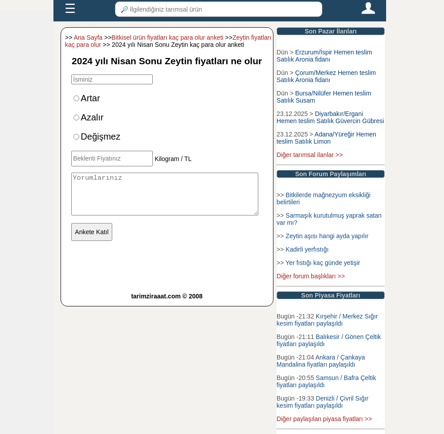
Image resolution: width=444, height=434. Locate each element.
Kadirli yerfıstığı (306, 249)
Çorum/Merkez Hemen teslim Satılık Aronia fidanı (326, 76)
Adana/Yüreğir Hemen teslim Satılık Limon (326, 138)
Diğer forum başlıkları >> (311, 276)
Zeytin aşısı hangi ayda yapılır (326, 236)
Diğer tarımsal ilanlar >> (310, 154)
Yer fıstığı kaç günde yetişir (322, 262)
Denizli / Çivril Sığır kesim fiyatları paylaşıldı (322, 402)
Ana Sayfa (88, 37)
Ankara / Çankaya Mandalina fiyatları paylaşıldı (321, 361)
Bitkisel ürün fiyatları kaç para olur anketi (167, 37)
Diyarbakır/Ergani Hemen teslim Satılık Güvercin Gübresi (330, 117)
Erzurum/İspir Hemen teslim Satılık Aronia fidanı (324, 56)
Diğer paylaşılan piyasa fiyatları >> (324, 418)
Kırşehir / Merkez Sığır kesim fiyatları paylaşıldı (327, 320)
